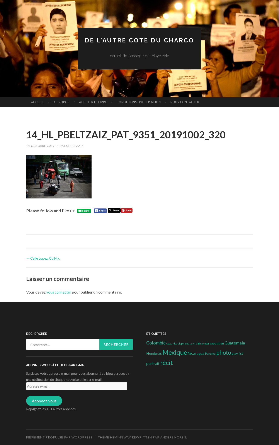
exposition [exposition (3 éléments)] (217, 343)
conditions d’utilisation (139, 102)
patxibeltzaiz (74, 146)
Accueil (37, 102)
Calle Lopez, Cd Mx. (43, 258)
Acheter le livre (93, 102)
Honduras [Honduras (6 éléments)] (154, 353)
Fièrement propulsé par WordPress (59, 437)
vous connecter (59, 292)
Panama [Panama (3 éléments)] (210, 353)
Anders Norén (173, 437)
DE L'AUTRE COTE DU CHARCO (139, 40)
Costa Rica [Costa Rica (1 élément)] (171, 343)
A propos (62, 102)
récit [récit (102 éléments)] (166, 362)
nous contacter (184, 102)
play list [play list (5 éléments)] (237, 353)
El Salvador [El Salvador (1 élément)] (203, 343)
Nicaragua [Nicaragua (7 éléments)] (196, 353)
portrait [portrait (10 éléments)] (153, 363)
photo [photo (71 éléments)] (223, 352)
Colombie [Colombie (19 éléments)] (156, 342)
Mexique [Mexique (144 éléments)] (174, 352)
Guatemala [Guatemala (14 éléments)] (235, 342)
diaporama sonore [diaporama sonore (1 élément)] (187, 343)
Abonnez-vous (44, 400)
